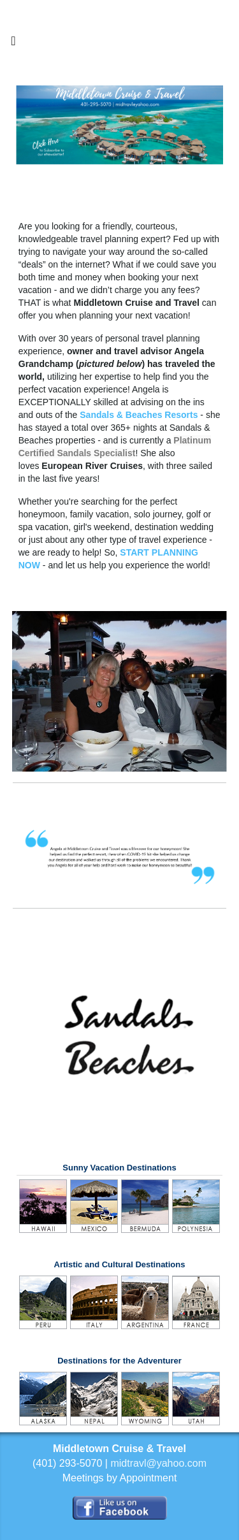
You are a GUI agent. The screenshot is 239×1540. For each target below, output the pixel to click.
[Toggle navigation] (13, 44)
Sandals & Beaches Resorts (139, 415)
